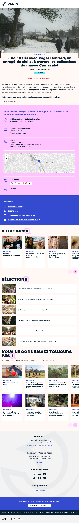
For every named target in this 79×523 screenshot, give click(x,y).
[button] (39, 161)
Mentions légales (7, 512)
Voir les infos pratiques (39, 79)
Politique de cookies (61, 512)
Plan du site (73, 512)
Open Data (49, 512)
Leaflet (58, 172)
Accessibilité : (26, 512)
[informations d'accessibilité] (21, 183)
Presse (42, 512)
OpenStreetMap (67, 172)
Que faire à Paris (17, 519)
